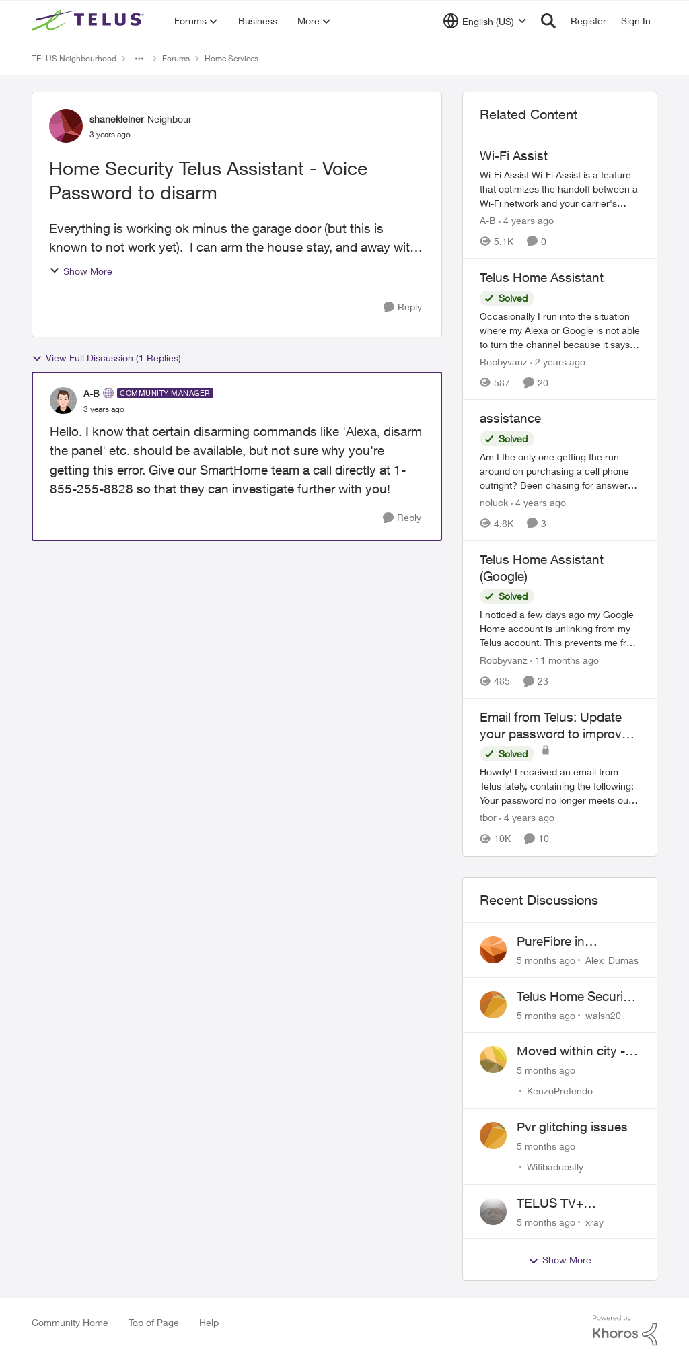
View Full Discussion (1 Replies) (106, 358)
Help (209, 1322)
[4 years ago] (526, 220)
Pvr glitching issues (572, 1126)
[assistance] (560, 471)
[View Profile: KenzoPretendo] (493, 1059)
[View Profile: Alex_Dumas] (493, 949)
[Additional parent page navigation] (139, 58)
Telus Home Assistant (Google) (542, 568)
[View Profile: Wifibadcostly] (493, 1135)
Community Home (70, 1322)
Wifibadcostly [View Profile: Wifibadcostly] (555, 1167)
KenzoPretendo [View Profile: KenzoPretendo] (560, 1090)
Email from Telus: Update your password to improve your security (554, 725)
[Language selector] (484, 20)
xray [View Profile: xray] (594, 1221)
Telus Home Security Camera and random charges (575, 997)
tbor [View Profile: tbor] (488, 818)
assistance (510, 418)
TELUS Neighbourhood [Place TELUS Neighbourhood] (74, 58)
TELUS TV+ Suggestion (550, 1203)
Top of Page (154, 1322)
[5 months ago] (546, 960)
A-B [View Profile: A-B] (91, 393)
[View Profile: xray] (493, 1211)
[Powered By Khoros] (625, 1330)
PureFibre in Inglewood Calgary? (573, 942)
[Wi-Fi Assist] (560, 189)
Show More (80, 271)
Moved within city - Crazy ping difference (577, 1051)
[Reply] (403, 307)
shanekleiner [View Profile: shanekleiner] (116, 119)
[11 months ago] (564, 660)
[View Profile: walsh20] (493, 1004)
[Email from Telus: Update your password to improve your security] (560, 786)
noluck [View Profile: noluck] (494, 502)
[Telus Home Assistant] (560, 329)
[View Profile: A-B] (63, 400)
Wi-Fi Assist (514, 155)
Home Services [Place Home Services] (231, 58)
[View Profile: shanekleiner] (66, 126)
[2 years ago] (557, 361)
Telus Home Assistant (542, 277)
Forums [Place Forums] (176, 58)
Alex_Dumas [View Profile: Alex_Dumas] (612, 960)
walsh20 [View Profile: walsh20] (603, 1014)
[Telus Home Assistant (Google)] (560, 628)
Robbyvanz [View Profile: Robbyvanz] (504, 361)
